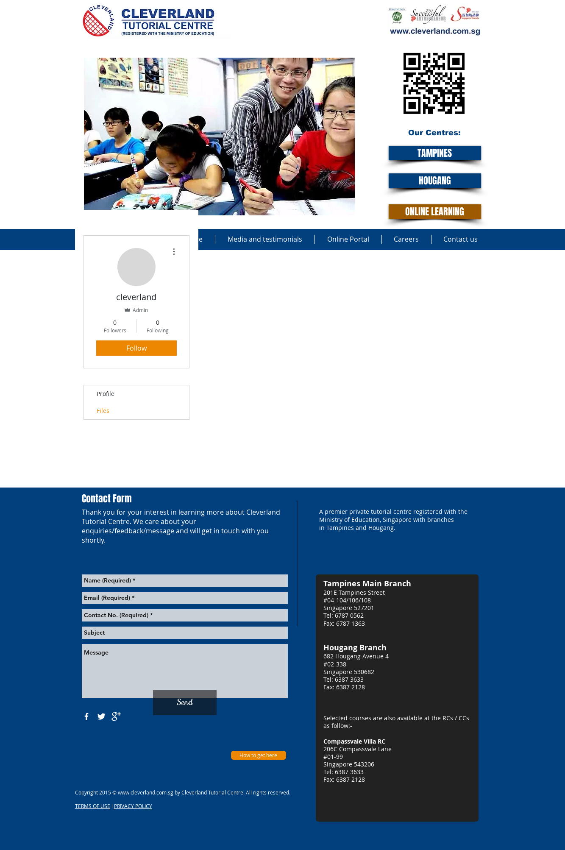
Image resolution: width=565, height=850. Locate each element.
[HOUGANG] (435, 180)
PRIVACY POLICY (133, 806)
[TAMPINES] (435, 153)
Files (103, 411)
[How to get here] (258, 755)
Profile (105, 394)
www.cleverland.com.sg (145, 792)
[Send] (185, 702)
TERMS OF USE (92, 806)
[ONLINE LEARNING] (435, 211)
